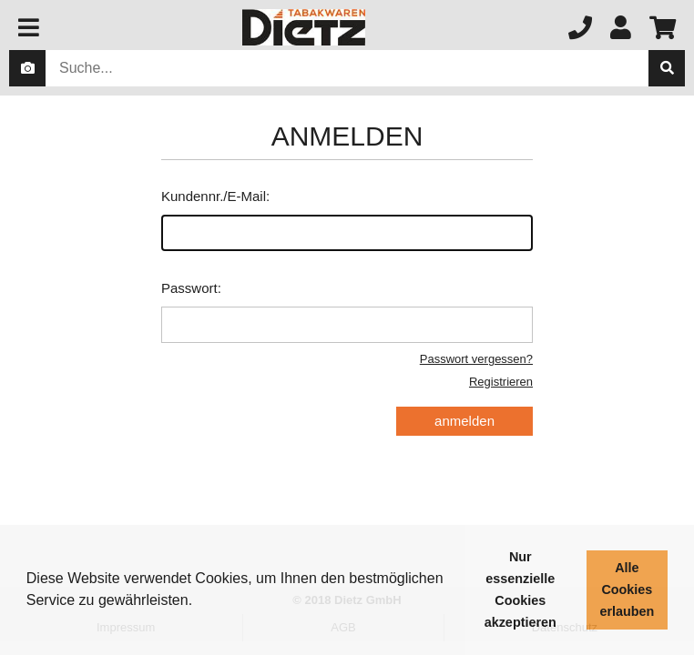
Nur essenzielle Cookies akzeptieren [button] (520, 589)
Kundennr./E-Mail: (347, 219)
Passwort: (347, 311)
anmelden (464, 420)
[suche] (666, 68)
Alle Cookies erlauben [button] (626, 589)
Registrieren (501, 381)
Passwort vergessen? (476, 359)
